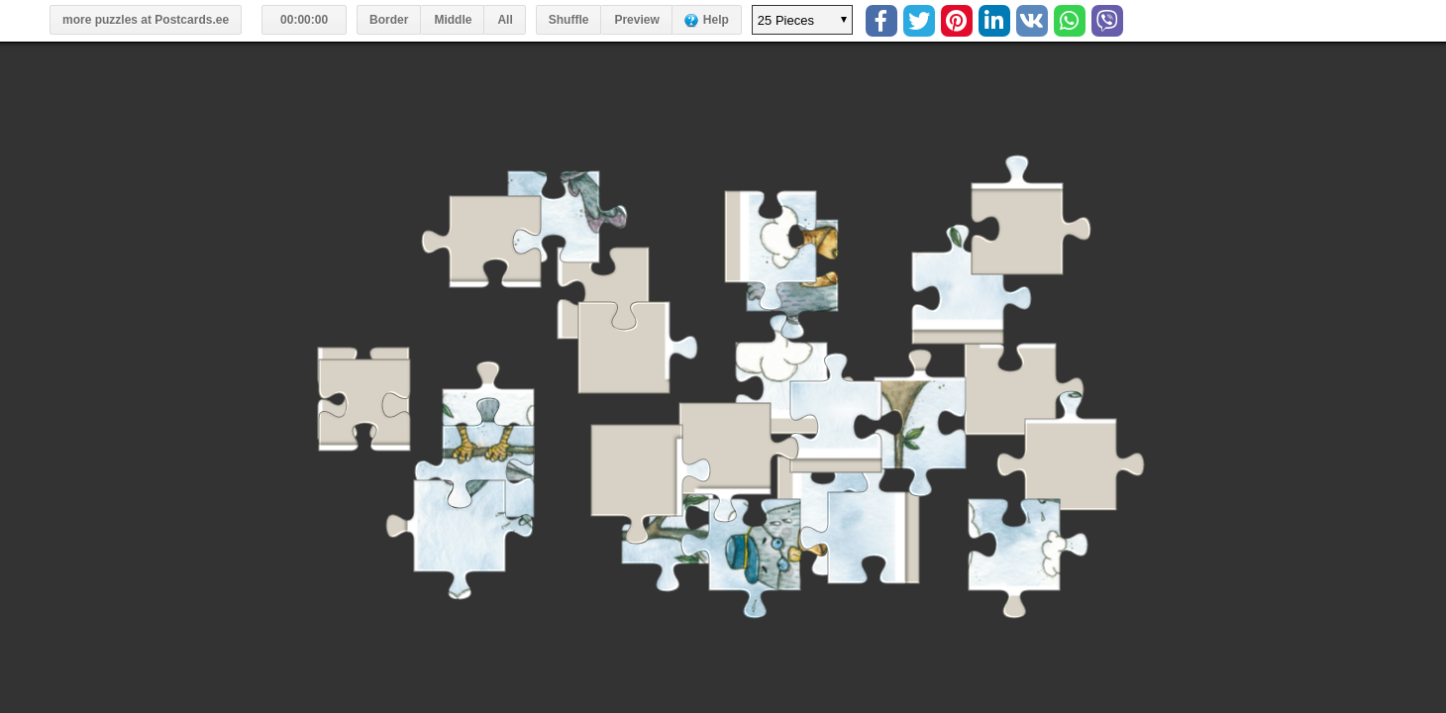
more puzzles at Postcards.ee (145, 20)
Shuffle (569, 20)
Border (388, 20)
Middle (452, 20)
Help (716, 20)
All (504, 20)
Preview (636, 20)
